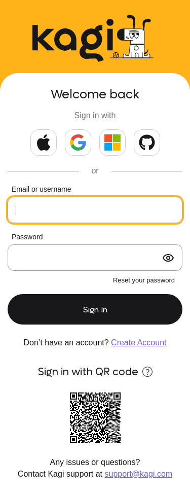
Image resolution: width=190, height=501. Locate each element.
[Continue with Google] (78, 142)
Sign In (95, 309)
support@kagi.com (139, 474)
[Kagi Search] (72, 40)
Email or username (41, 189)
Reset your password (144, 280)
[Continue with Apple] (43, 142)
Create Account (138, 342)
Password (27, 237)
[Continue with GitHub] (147, 142)
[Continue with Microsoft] (112, 142)
